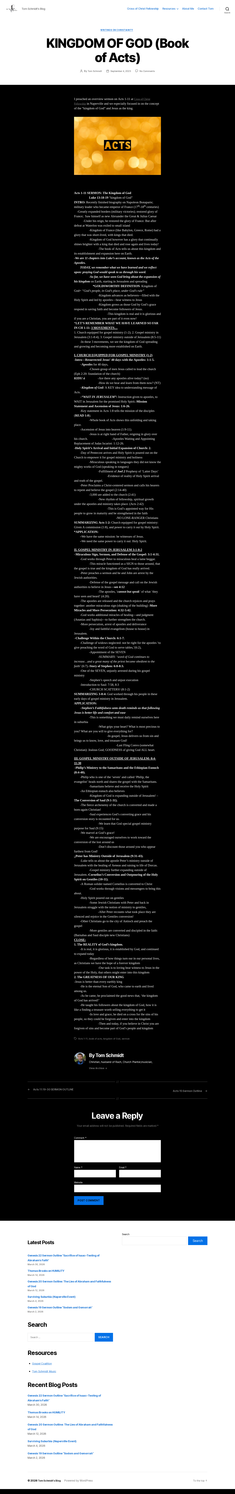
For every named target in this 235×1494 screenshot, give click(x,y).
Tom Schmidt (93, 76)
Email (122, 1172)
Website (78, 1187)
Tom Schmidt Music (46, 1376)
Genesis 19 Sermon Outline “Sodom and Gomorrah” (65, 1312)
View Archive (98, 1073)
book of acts (96, 1043)
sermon (127, 1043)
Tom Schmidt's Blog (51, 1485)
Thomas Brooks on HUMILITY (49, 1276)
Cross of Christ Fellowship (143, 10)
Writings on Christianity (117, 35)
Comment (80, 1143)
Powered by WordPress (81, 1485)
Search (125, 1239)
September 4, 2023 (120, 76)
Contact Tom (206, 10)
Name (78, 1172)
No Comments (148, 76)
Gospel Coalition (43, 1368)
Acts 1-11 (83, 1043)
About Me (188, 10)
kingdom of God (113, 1043)
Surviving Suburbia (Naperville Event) (55, 1302)
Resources (169, 10)
